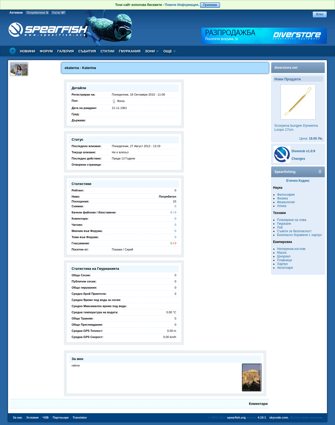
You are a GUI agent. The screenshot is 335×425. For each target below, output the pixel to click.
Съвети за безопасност (294, 231)
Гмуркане (284, 224)
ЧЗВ (46, 417)
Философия (286, 195)
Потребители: (37, 12)
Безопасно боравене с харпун (299, 235)
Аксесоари (285, 268)
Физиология (286, 202)
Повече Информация (181, 5)
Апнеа (281, 206)
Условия (32, 417)
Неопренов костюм (291, 249)
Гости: (58, 12)
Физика (282, 198)
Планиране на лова (291, 220)
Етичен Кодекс (298, 181)
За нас (17, 417)
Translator (80, 417)
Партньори (61, 417)
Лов (280, 227)
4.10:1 (262, 417)
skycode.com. (279, 417)
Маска (281, 253)
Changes (298, 159)
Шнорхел (283, 256)
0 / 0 (173, 212)
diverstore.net (285, 68)
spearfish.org (236, 417)
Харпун (282, 264)
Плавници (284, 260)
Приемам (210, 5)
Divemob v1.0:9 (303, 151)
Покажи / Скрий (122, 249)
